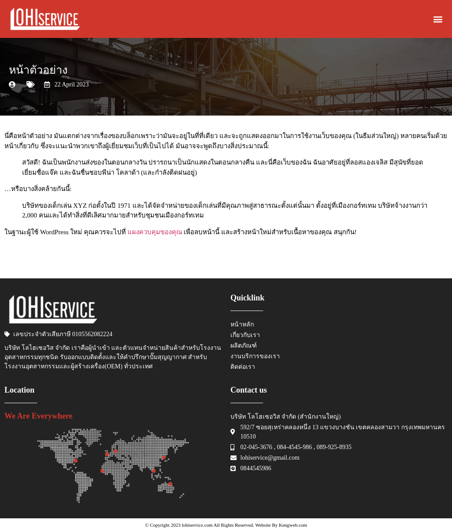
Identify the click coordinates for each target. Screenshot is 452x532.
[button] (438, 19)
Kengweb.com (293, 525)
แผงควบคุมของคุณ (155, 232)
